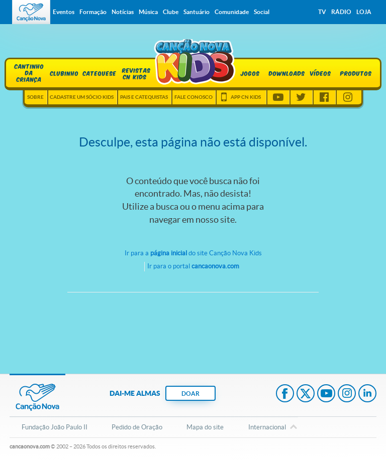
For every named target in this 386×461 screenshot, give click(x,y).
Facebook (324, 97)
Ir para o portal (193, 266)
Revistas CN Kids (134, 73)
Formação (93, 12)
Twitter (301, 97)
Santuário (196, 12)
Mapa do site (205, 427)
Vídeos (320, 73)
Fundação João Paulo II (54, 427)
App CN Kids (246, 97)
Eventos (63, 12)
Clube (170, 12)
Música (148, 12)
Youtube (278, 97)
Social (261, 12)
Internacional (267, 427)
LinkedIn (367, 394)
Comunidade (232, 12)
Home (191, 62)
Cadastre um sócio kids (82, 97)
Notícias (123, 12)
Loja (363, 12)
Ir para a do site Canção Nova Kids (193, 253)
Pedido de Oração (137, 427)
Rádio (341, 12)
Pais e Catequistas (144, 97)
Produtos (356, 73)
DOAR (190, 393)
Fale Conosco (193, 97)
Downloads (285, 73)
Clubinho (64, 73)
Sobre (35, 97)
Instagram (348, 97)
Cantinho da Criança (29, 72)
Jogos (250, 73)
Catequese (99, 73)
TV (322, 12)
